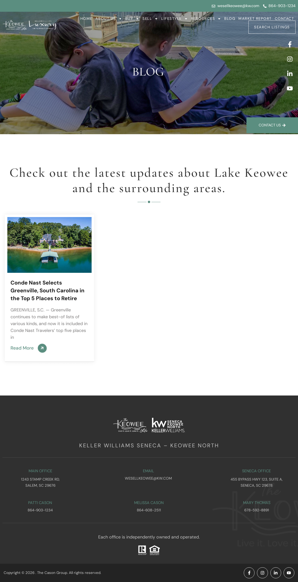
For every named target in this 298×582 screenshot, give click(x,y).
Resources (206, 19)
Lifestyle (174, 19)
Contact (284, 19)
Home (86, 19)
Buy (132, 19)
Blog (229, 19)
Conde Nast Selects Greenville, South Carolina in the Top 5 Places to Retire (48, 290)
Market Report (255, 19)
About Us (109, 19)
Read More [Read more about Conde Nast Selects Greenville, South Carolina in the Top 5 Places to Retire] (23, 348)
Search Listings (272, 27)
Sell (150, 19)
